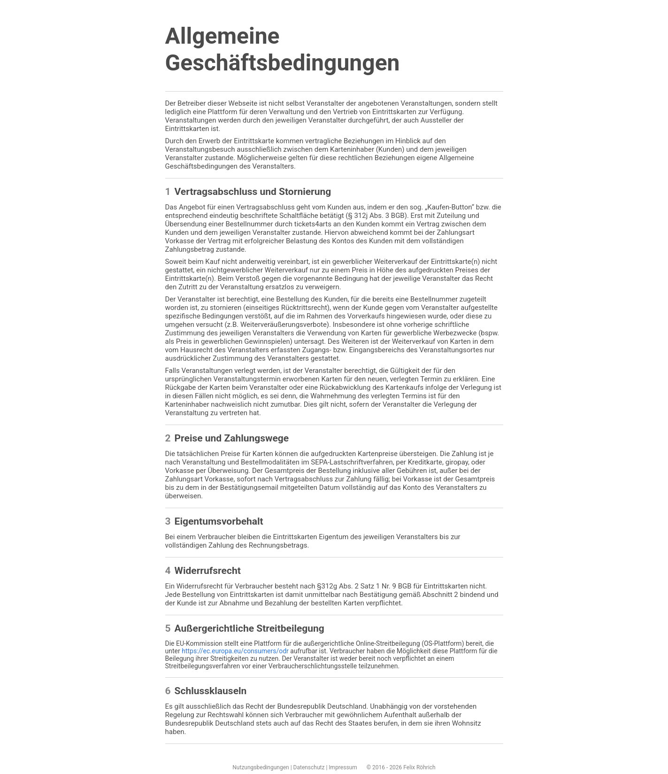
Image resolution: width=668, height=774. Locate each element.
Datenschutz (309, 767)
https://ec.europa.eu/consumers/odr (235, 651)
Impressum (343, 767)
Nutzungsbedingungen (260, 767)
